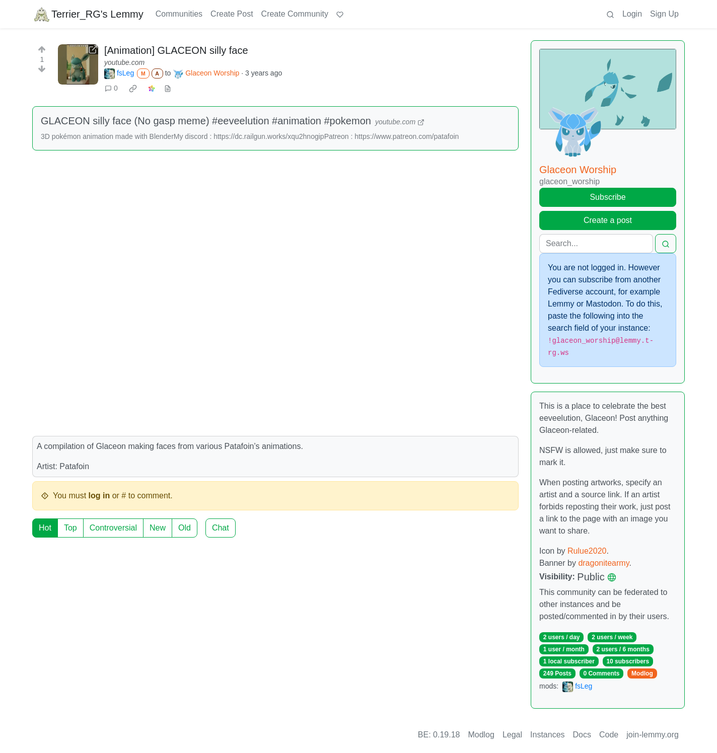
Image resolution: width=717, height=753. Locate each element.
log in (99, 495)
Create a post (608, 220)
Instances (547, 734)
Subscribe (607, 197)
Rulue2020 (586, 551)
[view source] (168, 88)
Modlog (642, 673)
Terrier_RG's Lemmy (89, 14)
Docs (582, 734)
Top (70, 527)
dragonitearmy (603, 563)
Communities (179, 14)
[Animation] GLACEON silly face (176, 50)
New (158, 527)
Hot (45, 527)
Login (632, 14)
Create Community (294, 14)
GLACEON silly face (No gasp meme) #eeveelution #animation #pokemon (206, 120)
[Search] (596, 243)
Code (608, 734)
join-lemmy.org (652, 734)
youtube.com (124, 62)
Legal (512, 734)
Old (184, 527)
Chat (220, 527)
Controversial (113, 527)
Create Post (231, 14)
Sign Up (664, 14)
